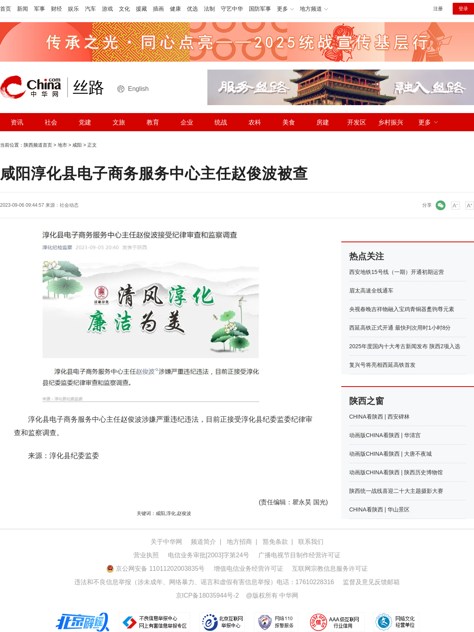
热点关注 (366, 256)
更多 (424, 122)
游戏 (107, 9)
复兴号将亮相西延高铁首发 (382, 365)
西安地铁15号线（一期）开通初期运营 (396, 272)
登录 (463, 8)
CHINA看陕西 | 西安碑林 (379, 416)
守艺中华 (232, 9)
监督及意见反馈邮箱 (371, 582)
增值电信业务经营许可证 (248, 568)
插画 (158, 9)
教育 (153, 122)
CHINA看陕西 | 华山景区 (379, 509)
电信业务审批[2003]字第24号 (208, 555)
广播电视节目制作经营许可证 (299, 555)
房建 (322, 122)
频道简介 (203, 541)
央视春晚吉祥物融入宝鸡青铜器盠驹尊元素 (401, 309)
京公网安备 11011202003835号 (155, 568)
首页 (5, 9)
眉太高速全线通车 (371, 290)
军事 (39, 9)
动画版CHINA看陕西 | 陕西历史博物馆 (396, 472)
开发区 (356, 122)
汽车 (90, 9)
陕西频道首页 (38, 145)
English (138, 88)
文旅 (119, 122)
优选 (192, 9)
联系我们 (311, 541)
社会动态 (69, 205)
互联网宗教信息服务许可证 (330, 568)
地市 (62, 145)
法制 (209, 9)
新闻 (22, 9)
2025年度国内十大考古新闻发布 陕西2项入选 (404, 346)
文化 (124, 9)
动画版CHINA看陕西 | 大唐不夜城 (390, 454)
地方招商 (239, 541)
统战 (220, 122)
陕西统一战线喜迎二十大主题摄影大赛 (396, 491)
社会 (51, 122)
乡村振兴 (390, 122)
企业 (187, 122)
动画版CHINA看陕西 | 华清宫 (385, 435)
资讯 (17, 122)
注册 (438, 8)
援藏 (141, 9)
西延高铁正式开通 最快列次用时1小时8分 (400, 327)
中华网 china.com (33, 87)
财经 (56, 9)
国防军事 (260, 9)
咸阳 (77, 145)
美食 (288, 122)
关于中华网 (166, 541)
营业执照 (146, 555)
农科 (254, 122)
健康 (175, 9)
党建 (85, 122)
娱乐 (73, 9)
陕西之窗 (366, 401)
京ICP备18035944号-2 (207, 595)
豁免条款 (275, 541)
